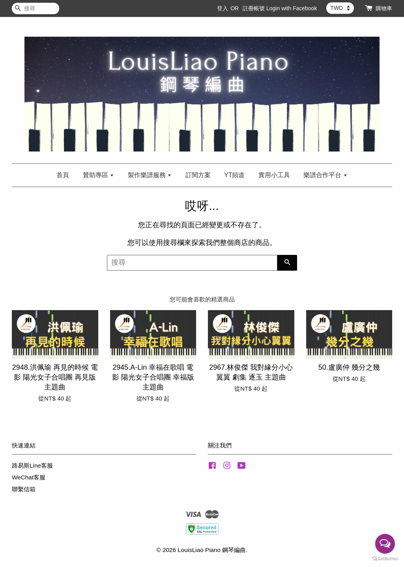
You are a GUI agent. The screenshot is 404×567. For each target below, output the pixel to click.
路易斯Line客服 (32, 465)
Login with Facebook (291, 8)
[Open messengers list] (385, 544)
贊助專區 (98, 175)
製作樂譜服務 (150, 175)
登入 (222, 8)
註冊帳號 (254, 8)
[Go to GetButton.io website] (385, 558)
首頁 (62, 175)
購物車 (384, 8)
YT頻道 (234, 175)
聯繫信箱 (24, 489)
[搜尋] (35, 8)
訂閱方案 (198, 175)
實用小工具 (274, 175)
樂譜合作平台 (325, 175)
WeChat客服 (28, 477)
